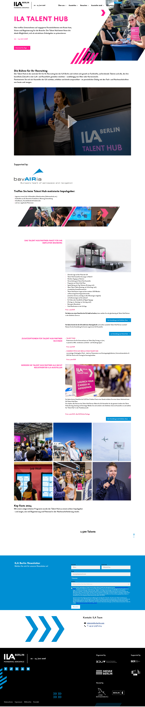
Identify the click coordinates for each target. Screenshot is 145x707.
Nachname (104, 565)
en (130, 3)
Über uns (61, 5)
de (127, 3)
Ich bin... (73, 582)
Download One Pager (22, 48)
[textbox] (82, 585)
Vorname (73, 565)
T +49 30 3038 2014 (94, 626)
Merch (128, 5)
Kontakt (36, 702)
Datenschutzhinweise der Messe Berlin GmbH (86, 603)
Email (72, 572)
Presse (120, 5)
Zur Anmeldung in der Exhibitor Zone (117, 320)
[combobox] (100, 585)
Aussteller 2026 (96, 5)
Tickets (118, 2)
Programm (110, 5)
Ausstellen (72, 5)
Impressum (18, 702)
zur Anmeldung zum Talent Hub (118, 334)
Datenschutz (8, 702)
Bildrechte (27, 702)
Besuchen (83, 5)
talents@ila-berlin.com (95, 624)
